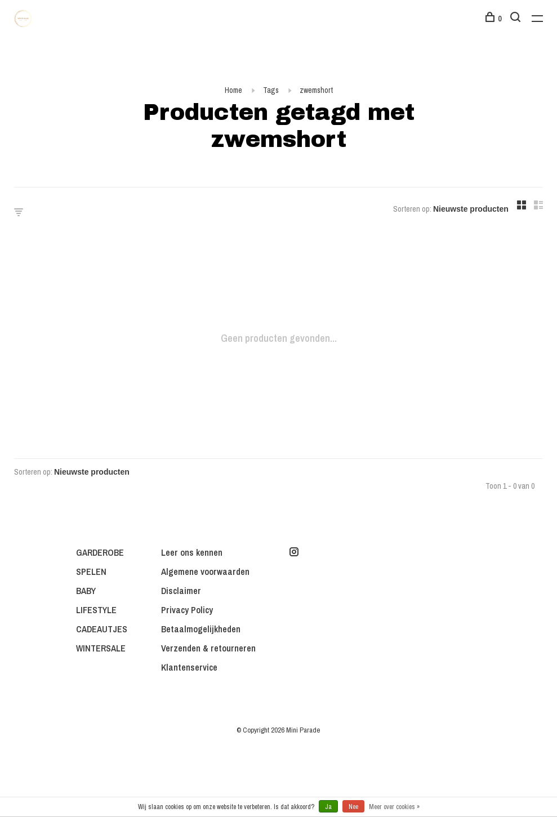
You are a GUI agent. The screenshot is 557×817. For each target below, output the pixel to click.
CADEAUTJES (101, 629)
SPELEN (91, 571)
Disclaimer (181, 590)
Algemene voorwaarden (205, 571)
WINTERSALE (101, 648)
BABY (86, 590)
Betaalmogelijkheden (200, 629)
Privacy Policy (187, 610)
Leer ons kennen (191, 552)
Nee (353, 806)
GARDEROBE (100, 552)
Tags (271, 90)
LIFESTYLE (96, 610)
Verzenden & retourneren (208, 648)
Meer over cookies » (394, 806)
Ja (328, 806)
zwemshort (316, 90)
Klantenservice (189, 667)
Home (233, 90)
